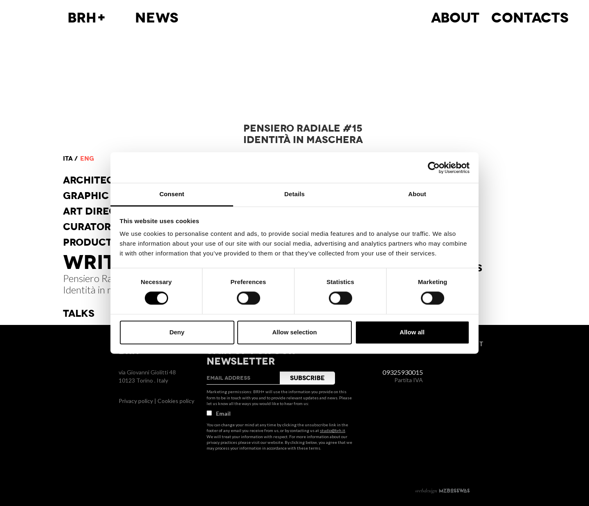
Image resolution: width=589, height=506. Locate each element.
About (455, 18)
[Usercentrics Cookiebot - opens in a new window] (434, 167)
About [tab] (417, 193)
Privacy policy (136, 400)
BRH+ (86, 18)
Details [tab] (294, 193)
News (156, 18)
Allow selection (294, 332)
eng (87, 158)
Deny (176, 332)
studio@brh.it (332, 430)
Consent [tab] (172, 193)
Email (219, 413)
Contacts (530, 18)
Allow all (412, 332)
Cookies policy (175, 400)
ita (68, 158)
